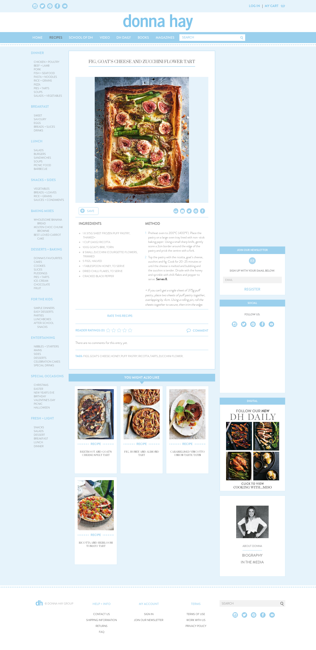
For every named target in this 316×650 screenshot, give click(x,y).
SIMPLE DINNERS (44, 308)
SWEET (38, 116)
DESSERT (39, 435)
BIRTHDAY (40, 396)
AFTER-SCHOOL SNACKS (44, 325)
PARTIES (39, 316)
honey (115, 356)
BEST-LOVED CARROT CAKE (47, 237)
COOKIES (39, 266)
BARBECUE (40, 169)
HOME (37, 37)
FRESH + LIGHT (42, 418)
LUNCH (37, 141)
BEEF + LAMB (41, 66)
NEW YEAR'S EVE (44, 393)
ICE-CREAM (41, 281)
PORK (37, 69)
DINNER (37, 53)
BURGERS (40, 154)
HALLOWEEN (42, 408)
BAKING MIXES (42, 211)
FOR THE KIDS (42, 299)
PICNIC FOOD (42, 165)
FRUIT (37, 288)
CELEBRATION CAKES (47, 362)
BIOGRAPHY (252, 555)
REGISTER (252, 289)
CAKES (38, 262)
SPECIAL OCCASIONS (47, 376)
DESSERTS (40, 358)
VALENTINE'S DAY (44, 400)
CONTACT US (101, 614)
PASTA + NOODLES (45, 77)
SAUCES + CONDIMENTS (49, 200)
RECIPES (55, 37)
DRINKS (38, 131)
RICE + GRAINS (43, 81)
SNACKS (39, 427)
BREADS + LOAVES (45, 192)
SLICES (38, 270)
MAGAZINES (165, 37)
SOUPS (38, 92)
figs (86, 356)
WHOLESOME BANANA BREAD (48, 221)
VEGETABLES (42, 189)
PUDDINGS (40, 273)
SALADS (39, 150)
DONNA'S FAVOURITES (48, 258)
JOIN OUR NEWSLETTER (148, 620)
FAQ (101, 632)
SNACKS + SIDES (43, 180)
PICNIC (38, 404)
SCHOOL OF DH (81, 37)
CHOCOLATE (42, 285)
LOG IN (254, 6)
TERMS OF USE (196, 614)
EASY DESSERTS (44, 312)
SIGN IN (149, 614)
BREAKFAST (40, 106)
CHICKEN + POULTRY (46, 62)
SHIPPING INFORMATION (101, 620)
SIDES (37, 354)
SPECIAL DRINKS (44, 365)
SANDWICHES (42, 158)
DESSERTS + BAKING (46, 249)
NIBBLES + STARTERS (46, 347)
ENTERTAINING (43, 337)
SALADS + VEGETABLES (48, 96)
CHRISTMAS (41, 385)
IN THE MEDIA (252, 562)
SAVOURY (40, 119)
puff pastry (129, 356)
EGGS (37, 123)
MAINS (38, 350)
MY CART (272, 6)
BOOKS (143, 37)
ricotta (143, 356)
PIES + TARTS (41, 88)
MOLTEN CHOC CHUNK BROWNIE (48, 229)
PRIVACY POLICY (196, 626)
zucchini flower (171, 356)
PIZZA (37, 85)
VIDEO (105, 37)
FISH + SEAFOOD (44, 73)
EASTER (38, 389)
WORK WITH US (195, 620)
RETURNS (101, 626)
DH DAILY (123, 37)
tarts (154, 356)
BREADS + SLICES (44, 127)
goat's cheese (100, 356)
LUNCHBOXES (42, 319)
